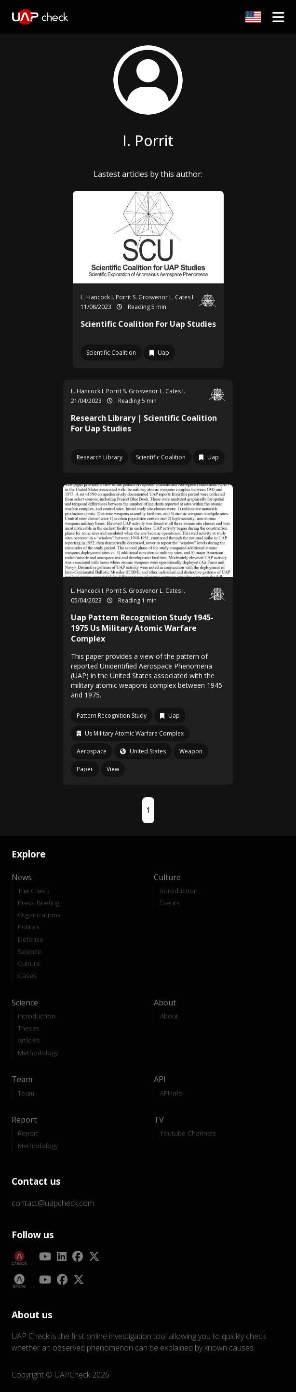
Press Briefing (38, 902)
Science (29, 951)
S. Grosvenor (151, 297)
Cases (27, 975)
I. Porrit (122, 297)
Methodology (38, 1052)
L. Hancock (96, 297)
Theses (29, 1027)
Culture (29, 963)
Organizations (39, 914)
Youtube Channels (188, 1133)
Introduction (179, 890)
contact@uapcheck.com (53, 1203)
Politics (29, 926)
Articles (29, 1039)
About (169, 1015)
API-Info (171, 1093)
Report (28, 1133)
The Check (34, 890)
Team (26, 1093)
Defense (30, 939)
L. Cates (180, 297)
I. (193, 297)
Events (170, 902)
